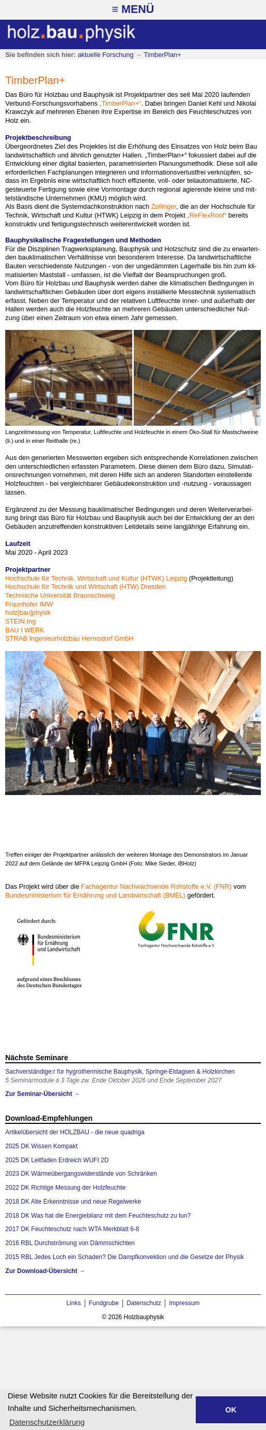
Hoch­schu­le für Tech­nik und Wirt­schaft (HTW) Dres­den (85, 586)
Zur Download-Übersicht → (45, 1271)
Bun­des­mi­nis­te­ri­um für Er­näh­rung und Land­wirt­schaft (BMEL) (95, 895)
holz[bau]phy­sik (28, 612)
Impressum (184, 1303)
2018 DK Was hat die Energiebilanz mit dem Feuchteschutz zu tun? (98, 1215)
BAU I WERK (24, 630)
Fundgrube (104, 1303)
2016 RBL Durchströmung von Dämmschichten (69, 1243)
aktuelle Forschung (105, 55)
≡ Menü (133, 9)
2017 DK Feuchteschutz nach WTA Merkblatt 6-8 (72, 1229)
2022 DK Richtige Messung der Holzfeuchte (65, 1187)
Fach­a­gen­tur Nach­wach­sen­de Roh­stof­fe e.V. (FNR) (156, 886)
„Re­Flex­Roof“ (206, 215)
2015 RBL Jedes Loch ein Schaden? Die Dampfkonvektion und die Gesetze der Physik (124, 1257)
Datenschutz (144, 1303)
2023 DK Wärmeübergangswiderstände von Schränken (81, 1173)
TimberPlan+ (162, 55)
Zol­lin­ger (163, 206)
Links (73, 1303)
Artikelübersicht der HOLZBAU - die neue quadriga (74, 1132)
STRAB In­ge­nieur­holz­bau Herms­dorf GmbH (69, 638)
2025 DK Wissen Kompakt (41, 1146)
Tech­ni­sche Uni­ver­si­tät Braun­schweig (60, 595)
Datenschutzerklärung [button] (47, 1422)
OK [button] (231, 1410)
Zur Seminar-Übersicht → (42, 1093)
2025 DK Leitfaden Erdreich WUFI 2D (56, 1160)
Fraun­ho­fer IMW (29, 604)
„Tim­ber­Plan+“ (120, 103)
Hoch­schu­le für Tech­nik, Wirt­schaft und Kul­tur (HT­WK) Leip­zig (96, 578)
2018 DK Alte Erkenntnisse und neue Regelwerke (73, 1201)
